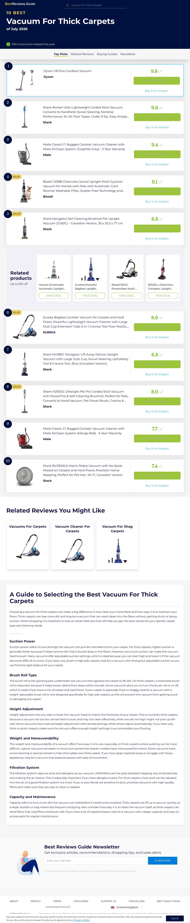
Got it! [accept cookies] (175, 918)
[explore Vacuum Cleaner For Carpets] (72, 545)
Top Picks (61, 54)
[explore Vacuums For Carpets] (27, 545)
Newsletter (128, 54)
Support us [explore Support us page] (108, 901)
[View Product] (95, 80)
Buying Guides (107, 54)
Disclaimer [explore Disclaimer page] (81, 901)
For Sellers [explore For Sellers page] (137, 901)
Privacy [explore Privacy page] (36, 901)
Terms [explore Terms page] (57, 901)
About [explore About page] (14, 901)
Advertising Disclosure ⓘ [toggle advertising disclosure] (58, 907)
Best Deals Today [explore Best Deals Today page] (168, 901)
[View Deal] (54, 278)
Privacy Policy (82, 920)
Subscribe (162, 860)
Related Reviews (82, 54)
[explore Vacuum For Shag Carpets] (117, 545)
